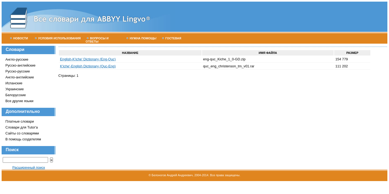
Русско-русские (17, 71)
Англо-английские (19, 77)
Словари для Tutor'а (21, 127)
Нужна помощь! (142, 38)
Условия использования (58, 38)
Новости (19, 38)
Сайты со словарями (22, 133)
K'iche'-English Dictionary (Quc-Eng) (88, 66)
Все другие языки (19, 101)
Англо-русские (16, 59)
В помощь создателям (23, 139)
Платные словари (19, 121)
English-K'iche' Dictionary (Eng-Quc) (88, 59)
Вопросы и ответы (97, 40)
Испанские (13, 83)
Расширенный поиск (28, 167)
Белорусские (15, 95)
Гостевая (171, 38)
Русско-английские (20, 65)
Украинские (14, 89)
